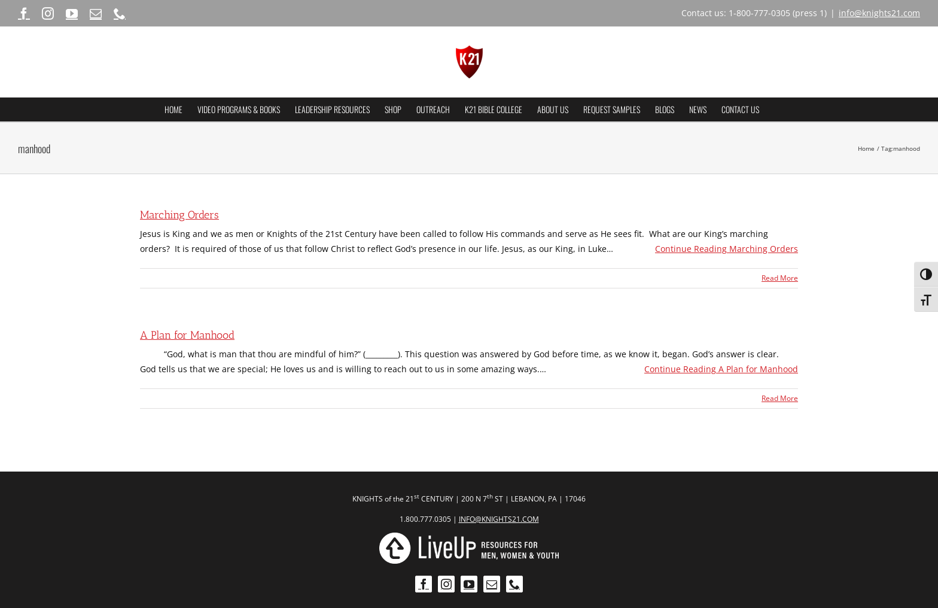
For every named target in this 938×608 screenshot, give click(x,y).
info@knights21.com (879, 13)
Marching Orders (179, 214)
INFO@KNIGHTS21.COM (499, 519)
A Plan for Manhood (187, 335)
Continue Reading (726, 248)
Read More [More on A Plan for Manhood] (780, 398)
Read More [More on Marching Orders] (780, 278)
